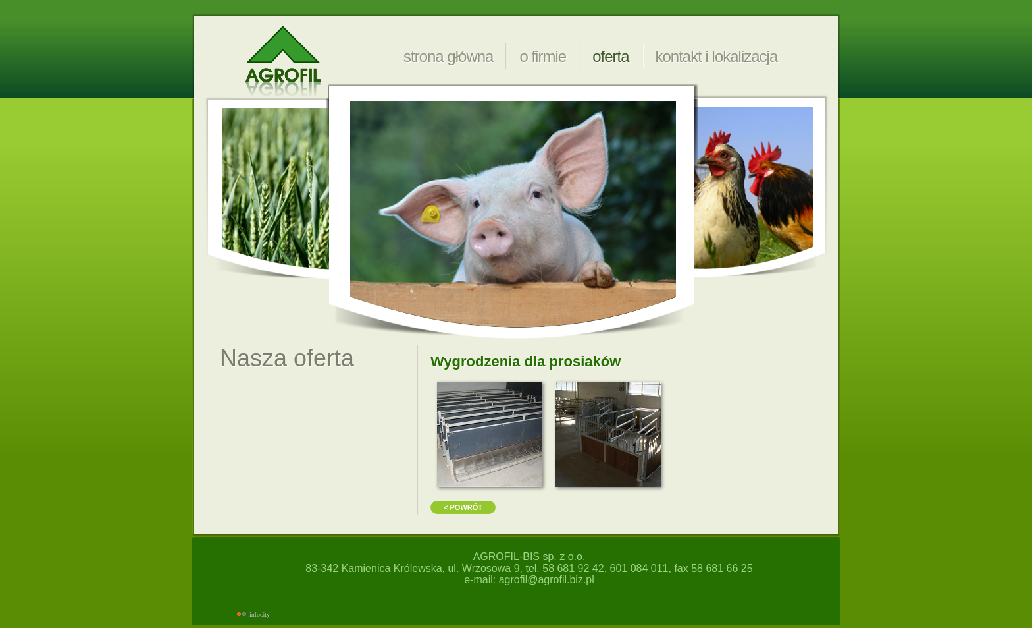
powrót (466, 507)
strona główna (448, 56)
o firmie (542, 56)
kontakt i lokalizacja (717, 56)
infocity (259, 614)
